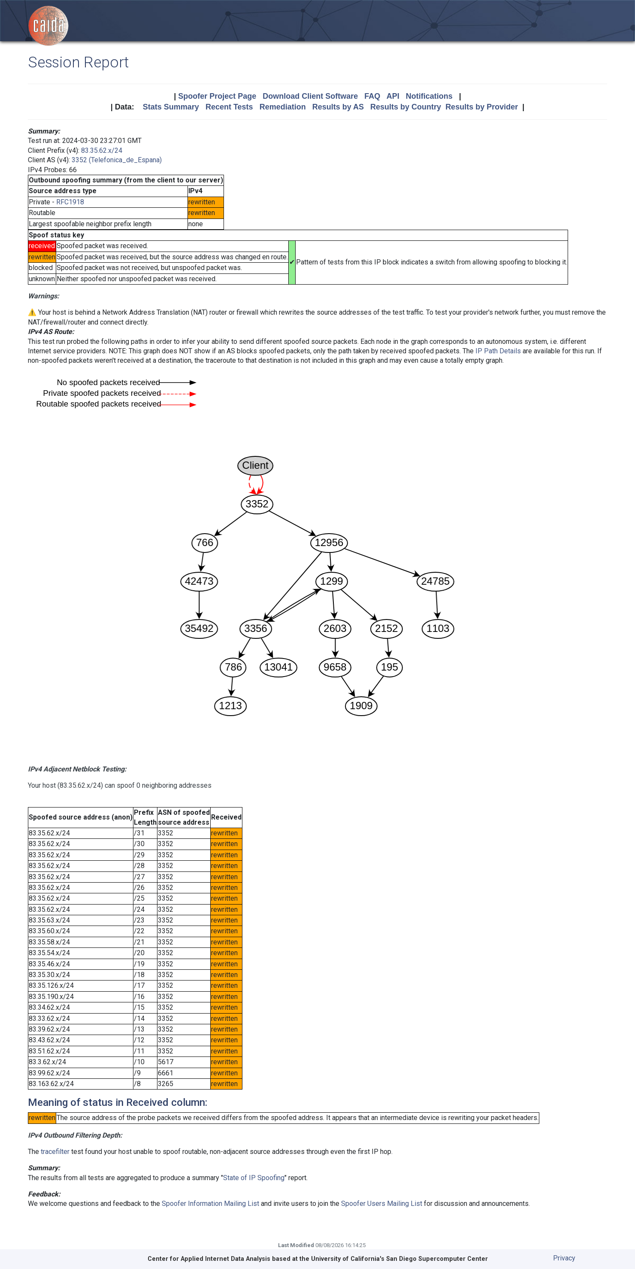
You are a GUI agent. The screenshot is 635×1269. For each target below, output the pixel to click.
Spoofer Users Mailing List (381, 1203)
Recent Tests (229, 107)
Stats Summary (171, 107)
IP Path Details (498, 351)
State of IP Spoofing (253, 1178)
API (393, 96)
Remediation (283, 107)
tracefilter (55, 1152)
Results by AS (338, 107)
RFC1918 (70, 202)
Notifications (429, 96)
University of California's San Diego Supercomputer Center (399, 1259)
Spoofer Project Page (217, 96)
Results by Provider (481, 107)
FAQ (372, 96)
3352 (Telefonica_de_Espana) (117, 160)
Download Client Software (310, 96)
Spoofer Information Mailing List (210, 1203)
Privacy (564, 1258)
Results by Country (405, 107)
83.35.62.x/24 (101, 150)
